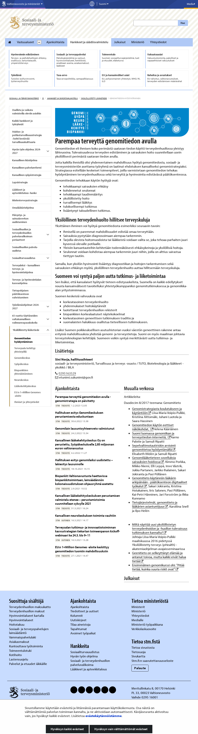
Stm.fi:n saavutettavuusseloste (152, 661)
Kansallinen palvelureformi (26, 167)
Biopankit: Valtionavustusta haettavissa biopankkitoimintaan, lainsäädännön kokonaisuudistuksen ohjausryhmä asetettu (84, 480)
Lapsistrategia (20, 182)
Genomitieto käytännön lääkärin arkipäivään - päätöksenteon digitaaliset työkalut (159, 482)
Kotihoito (15, 655)
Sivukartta (138, 656)
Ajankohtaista (55, 42)
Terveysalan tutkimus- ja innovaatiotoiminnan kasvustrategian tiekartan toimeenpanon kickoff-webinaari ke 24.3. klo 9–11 (87, 531)
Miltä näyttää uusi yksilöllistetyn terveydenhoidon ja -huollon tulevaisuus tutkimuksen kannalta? (159, 528)
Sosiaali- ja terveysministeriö (24, 98)
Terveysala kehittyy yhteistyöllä (24, 349)
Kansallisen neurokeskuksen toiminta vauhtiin (85, 515)
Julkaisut (119, 42)
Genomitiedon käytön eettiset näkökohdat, (153, 427)
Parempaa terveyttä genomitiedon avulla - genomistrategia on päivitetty (83, 399)
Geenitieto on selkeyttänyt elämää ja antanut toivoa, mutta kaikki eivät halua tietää (159, 557)
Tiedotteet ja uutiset (84, 611)
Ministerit (138, 607)
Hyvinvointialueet (21, 620)
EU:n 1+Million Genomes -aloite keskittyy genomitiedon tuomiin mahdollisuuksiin (82, 549)
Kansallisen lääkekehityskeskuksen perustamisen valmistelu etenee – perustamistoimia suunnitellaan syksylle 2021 (87, 499)
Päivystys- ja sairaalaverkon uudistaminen (20, 218)
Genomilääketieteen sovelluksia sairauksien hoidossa (154, 460)
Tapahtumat (78, 629)
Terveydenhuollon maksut (27, 611)
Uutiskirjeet (78, 620)
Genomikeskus (22, 358)
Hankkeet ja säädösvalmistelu (89, 42)
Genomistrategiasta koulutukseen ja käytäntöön (157, 411)
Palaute (140, 668)
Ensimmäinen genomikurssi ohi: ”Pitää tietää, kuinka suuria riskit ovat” (158, 567)
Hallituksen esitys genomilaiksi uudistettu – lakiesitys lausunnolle (84, 462)
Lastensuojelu (19, 659)
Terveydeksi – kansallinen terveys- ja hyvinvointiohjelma (26, 269)
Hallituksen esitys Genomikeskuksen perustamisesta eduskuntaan (79, 414)
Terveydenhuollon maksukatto (30, 607)
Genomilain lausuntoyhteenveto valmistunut (84, 428)
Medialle (137, 620)
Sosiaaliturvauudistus (23, 258)
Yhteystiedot (158, 42)
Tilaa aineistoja (80, 624)
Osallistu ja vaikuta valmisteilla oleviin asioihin (26, 111)
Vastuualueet (25, 42)
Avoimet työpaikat (83, 633)
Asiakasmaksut (19, 642)
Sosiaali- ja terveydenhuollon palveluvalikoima (90, 663)
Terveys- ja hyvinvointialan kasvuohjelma (26, 281)
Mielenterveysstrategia (25, 200)
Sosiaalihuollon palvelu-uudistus (25, 248)
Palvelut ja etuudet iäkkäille (28, 664)
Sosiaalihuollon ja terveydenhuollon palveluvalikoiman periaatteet (22, 235)
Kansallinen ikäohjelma (24, 160)
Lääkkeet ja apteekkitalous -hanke (24, 191)
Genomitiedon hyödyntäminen (23, 340)
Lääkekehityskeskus (25, 386)
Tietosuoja (138, 652)
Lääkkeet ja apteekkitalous (88, 669)
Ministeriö (137, 42)
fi (43, 98)
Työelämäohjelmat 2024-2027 (25, 306)
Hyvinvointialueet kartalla (27, 615)
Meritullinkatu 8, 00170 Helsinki (153, 688)
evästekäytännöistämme (103, 716)
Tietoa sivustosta (142, 647)
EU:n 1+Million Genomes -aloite (27, 394)
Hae (183, 22)
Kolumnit (77, 615)
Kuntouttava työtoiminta (26, 646)
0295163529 (67, 373)
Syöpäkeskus (21, 364)
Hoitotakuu (17, 624)
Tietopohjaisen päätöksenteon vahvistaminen (20, 294)
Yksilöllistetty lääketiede (94, 98)
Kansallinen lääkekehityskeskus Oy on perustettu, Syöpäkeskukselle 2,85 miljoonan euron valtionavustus (84, 444)
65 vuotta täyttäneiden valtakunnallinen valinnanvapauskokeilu (25, 319)
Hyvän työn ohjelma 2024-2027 (26, 151)
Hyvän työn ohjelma (84, 656)
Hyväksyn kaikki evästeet (67, 729)
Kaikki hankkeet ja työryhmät (22, 122)
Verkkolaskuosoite (144, 629)
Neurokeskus (21, 380)
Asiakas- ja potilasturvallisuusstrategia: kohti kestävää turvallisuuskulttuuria (27, 137)
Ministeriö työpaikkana (147, 624)
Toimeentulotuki (20, 650)
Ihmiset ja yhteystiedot (26, 402)
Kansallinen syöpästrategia (26, 175)
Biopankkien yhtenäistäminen (23, 371)
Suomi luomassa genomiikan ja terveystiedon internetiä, (153, 435)
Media (191, 4)
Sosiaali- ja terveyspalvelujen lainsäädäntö (29, 631)
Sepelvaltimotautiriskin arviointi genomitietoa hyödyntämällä (154, 447)
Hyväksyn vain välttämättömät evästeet (121, 729)
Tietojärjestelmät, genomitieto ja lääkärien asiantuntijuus (154, 504)
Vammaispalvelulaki (23, 637)
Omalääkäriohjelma (23, 207)
